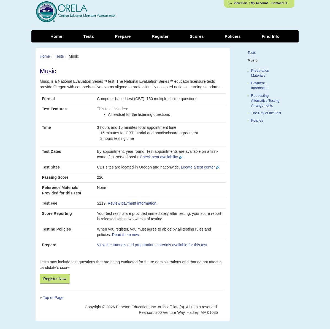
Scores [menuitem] (197, 36)
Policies (257, 120)
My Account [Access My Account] (259, 3)
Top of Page (53, 297)
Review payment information (132, 203)
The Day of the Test (266, 113)
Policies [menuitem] (233, 36)
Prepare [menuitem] (123, 36)
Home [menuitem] (56, 36)
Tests (59, 56)
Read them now (125, 234)
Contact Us (279, 3)
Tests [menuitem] (88, 36)
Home (45, 56)
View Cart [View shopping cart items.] (237, 3)
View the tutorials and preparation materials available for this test (152, 245)
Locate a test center (200, 167)
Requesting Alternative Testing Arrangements (265, 101)
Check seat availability (161, 157)
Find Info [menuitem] (271, 36)
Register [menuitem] (160, 36)
